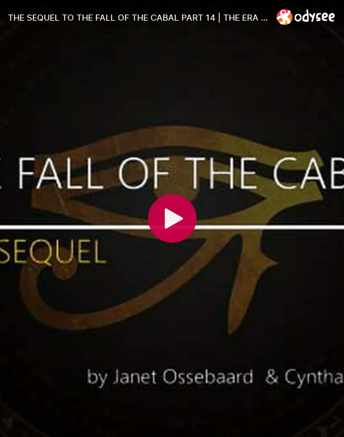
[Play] (172, 218)
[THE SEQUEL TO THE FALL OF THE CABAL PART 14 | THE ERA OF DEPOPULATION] (137, 18)
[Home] (306, 17)
